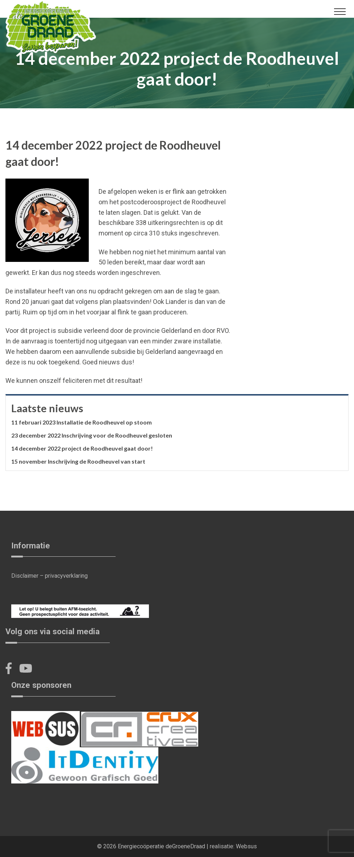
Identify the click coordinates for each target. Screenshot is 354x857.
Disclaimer (24, 575)
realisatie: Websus (233, 846)
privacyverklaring (66, 575)
